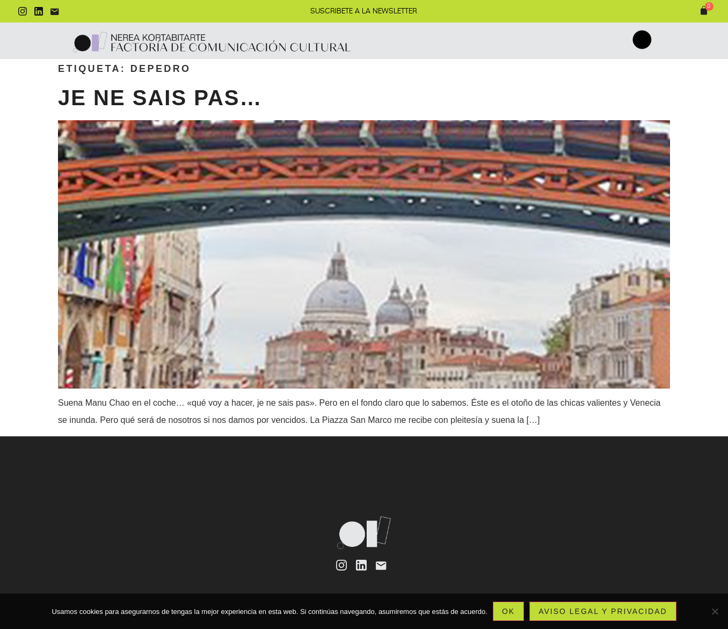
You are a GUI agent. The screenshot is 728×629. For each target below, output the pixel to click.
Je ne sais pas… (160, 97)
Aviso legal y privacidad (602, 611)
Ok (508, 611)
